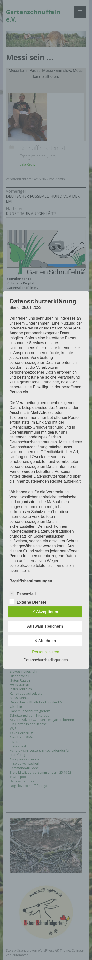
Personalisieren (45, 652)
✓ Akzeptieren (45, 612)
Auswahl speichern (45, 626)
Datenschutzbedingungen (45, 660)
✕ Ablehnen (45, 641)
